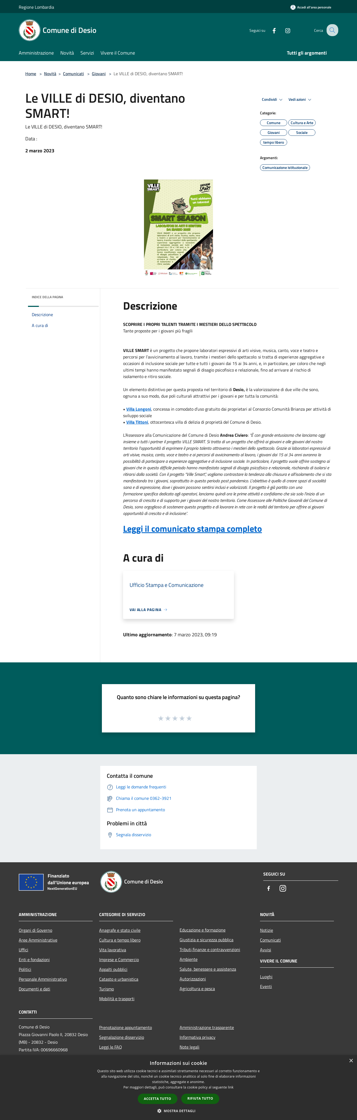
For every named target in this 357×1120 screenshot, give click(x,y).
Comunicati (73, 73)
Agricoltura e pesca (197, 988)
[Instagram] (283, 30)
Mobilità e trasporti (116, 998)
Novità (50, 73)
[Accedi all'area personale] (310, 7)
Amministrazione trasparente (207, 1027)
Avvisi (265, 949)
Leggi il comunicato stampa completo (192, 528)
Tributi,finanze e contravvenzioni (210, 949)
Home (30, 73)
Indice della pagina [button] (47, 297)
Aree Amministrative (38, 940)
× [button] (351, 1061)
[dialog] (178, 1087)
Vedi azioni (301, 99)
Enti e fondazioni (34, 959)
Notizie (266, 930)
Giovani (99, 73)
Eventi (266, 986)
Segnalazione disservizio (121, 1037)
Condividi (273, 99)
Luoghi (266, 976)
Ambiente (189, 959)
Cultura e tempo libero (119, 940)
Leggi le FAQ (110, 1047)
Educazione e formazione (203, 930)
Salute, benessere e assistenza (208, 969)
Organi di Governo (35, 930)
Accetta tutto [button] (157, 1098)
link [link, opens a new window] (231, 1087)
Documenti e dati (34, 989)
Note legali (189, 1047)
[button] (178, 1110)
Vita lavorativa (112, 949)
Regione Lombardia (36, 7)
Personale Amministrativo (43, 979)
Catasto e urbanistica (118, 979)
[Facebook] (269, 30)
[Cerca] (331, 30)
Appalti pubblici (113, 969)
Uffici (23, 949)
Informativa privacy (197, 1037)
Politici (25, 969)
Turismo (106, 989)
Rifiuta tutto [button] (200, 1098)
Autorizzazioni (193, 979)
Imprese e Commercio (119, 959)
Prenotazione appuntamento (125, 1027)
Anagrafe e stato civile (119, 930)
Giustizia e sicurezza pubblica (206, 939)
